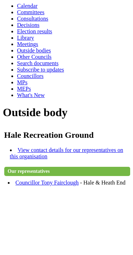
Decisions (28, 25)
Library (25, 38)
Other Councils (34, 57)
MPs (22, 82)
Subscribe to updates (40, 70)
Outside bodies (34, 50)
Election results (34, 31)
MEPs (24, 89)
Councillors (30, 76)
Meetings (27, 44)
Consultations (32, 19)
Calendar (27, 6)
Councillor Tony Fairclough (47, 183)
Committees (30, 12)
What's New (31, 95)
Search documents (38, 63)
